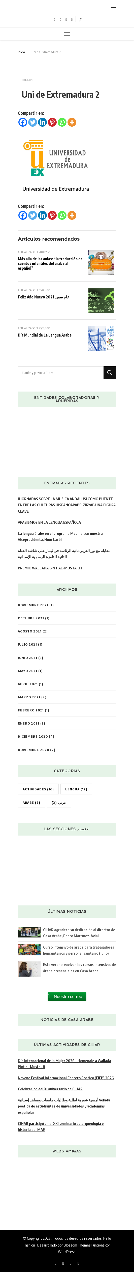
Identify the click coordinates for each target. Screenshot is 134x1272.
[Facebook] (22, 122)
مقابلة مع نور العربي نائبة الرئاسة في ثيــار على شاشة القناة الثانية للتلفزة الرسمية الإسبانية (64, 553)
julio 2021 (27, 644)
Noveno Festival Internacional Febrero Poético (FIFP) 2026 (66, 1077)
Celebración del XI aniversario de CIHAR (50, 1088)
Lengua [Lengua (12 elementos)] (76, 789)
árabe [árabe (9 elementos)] (31, 802)
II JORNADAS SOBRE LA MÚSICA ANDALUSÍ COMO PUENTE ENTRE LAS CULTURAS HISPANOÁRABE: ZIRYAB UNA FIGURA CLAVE (67, 504)
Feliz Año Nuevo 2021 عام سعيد (44, 296)
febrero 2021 (31, 710)
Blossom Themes (77, 1244)
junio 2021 (27, 657)
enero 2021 (28, 723)
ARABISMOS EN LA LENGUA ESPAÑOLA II (51, 522)
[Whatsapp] (62, 122)
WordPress (67, 1251)
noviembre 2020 (33, 750)
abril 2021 (28, 684)
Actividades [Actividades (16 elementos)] (38, 789)
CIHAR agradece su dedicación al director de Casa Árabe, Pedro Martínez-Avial (79, 932)
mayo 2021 (27, 671)
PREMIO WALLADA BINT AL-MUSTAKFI (50, 567)
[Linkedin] (42, 122)
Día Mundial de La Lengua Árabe (45, 335)
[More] (72, 122)
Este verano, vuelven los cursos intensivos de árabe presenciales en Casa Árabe (79, 967)
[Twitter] (32, 122)
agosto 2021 (30, 631)
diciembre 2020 (33, 736)
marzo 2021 (29, 697)
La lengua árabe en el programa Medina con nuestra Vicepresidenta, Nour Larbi (60, 536)
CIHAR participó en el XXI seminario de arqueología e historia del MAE (61, 1126)
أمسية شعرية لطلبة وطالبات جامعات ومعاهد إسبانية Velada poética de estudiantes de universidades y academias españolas (64, 1105)
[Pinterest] (52, 122)
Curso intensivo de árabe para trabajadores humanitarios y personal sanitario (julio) (78, 950)
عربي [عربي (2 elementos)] (59, 802)
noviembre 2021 (33, 605)
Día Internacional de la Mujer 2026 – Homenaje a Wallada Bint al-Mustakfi (64, 1063)
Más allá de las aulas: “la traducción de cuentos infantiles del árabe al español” (50, 263)
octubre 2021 (31, 618)
